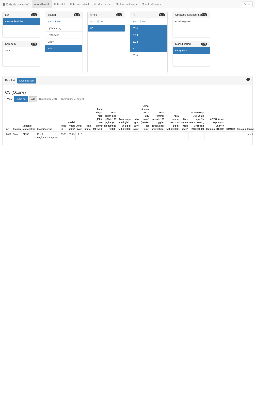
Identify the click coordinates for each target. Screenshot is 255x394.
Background (181, 50)
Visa (9, 99)
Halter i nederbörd (79, 4)
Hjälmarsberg (54, 28)
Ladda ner (21, 99)
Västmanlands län (14, 21)
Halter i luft (59, 4)
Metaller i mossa (102, 4)
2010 (135, 55)
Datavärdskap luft (15, 4)
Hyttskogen (53, 35)
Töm (57, 21)
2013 (135, 35)
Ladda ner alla (26, 80)
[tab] (127, 80)
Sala (7, 50)
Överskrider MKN (48, 99)
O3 (91, 28)
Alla (51, 21)
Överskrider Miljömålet (72, 99)
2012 (135, 41)
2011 (135, 48)
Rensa (247, 4)
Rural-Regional (183, 21)
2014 (135, 28)
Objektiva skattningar (126, 4)
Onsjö (51, 41)
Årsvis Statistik (41, 4)
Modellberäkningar (151, 4)
